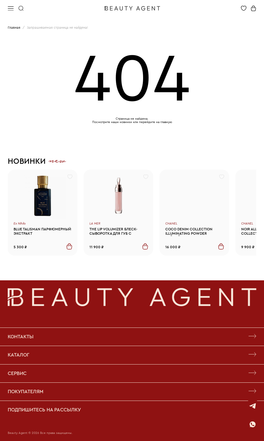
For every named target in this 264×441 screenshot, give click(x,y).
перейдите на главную (155, 122)
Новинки (27, 161)
